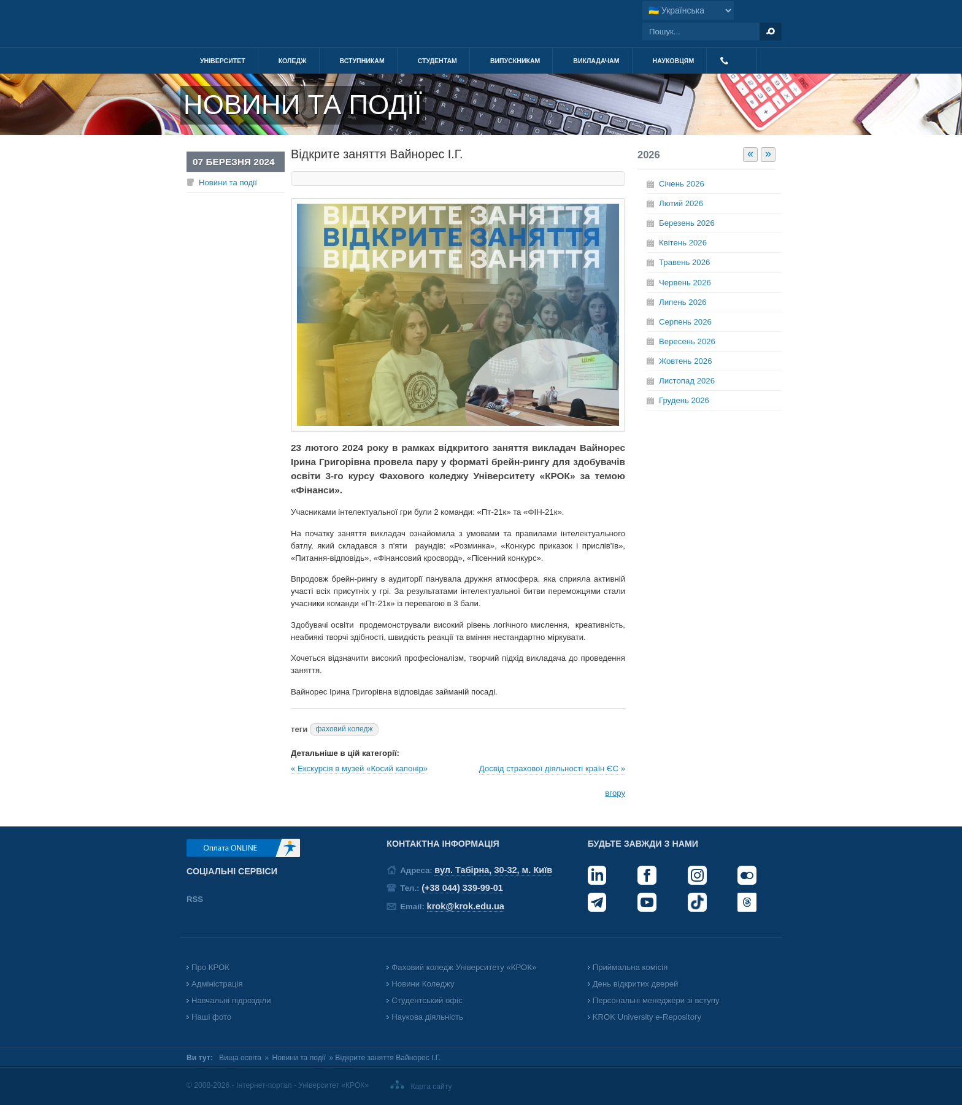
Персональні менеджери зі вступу (656, 1000)
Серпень (685, 321)
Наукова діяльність (427, 1017)
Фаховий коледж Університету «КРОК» (463, 967)
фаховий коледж (343, 729)
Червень (685, 282)
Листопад (687, 380)
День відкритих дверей (636, 983)
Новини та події (228, 182)
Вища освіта (240, 1057)
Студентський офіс (426, 1000)
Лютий (681, 203)
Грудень (684, 400)
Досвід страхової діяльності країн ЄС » (552, 768)
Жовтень (685, 361)
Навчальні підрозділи (231, 1000)
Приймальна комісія (630, 967)
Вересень (687, 341)
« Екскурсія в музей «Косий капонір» (359, 768)
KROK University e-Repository (647, 1017)
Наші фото (211, 1017)
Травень (684, 262)
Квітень (683, 242)
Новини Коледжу (422, 983)
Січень (681, 183)
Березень (687, 223)
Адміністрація (217, 983)
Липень (683, 302)
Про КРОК (210, 967)
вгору (615, 793)
